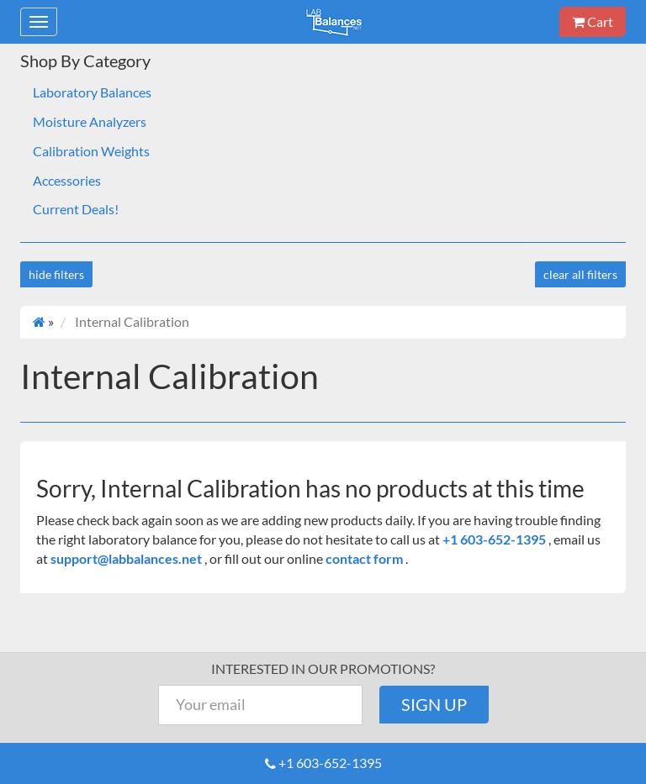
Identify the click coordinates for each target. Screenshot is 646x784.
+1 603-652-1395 (495, 539)
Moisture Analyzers (89, 121)
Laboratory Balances (92, 92)
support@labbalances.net (127, 558)
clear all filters (580, 274)
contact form (364, 558)
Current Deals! (76, 209)
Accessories (67, 180)
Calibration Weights (91, 151)
